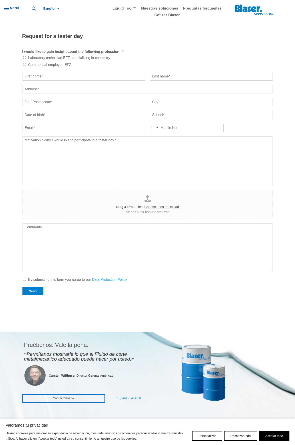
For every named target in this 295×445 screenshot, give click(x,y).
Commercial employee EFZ (49, 65)
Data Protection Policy (109, 279)
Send (33, 291)
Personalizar (207, 436)
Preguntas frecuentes (202, 8)
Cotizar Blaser (167, 15)
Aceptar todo (274, 436)
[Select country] (154, 128)
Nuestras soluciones (159, 8)
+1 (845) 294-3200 (128, 398)
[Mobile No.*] (187, 128)
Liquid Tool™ (124, 8)
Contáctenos (61, 398)
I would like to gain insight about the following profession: (72, 51)
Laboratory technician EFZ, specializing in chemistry (69, 58)
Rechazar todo (241, 436)
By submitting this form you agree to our (77, 279)
